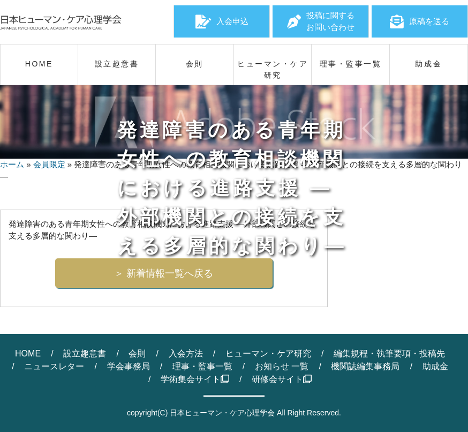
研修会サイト (282, 379)
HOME (28, 353)
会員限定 (49, 164)
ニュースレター (54, 366)
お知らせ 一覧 (281, 366)
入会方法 (186, 353)
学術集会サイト (195, 379)
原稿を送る (419, 21)
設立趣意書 (84, 353)
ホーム (12, 164)
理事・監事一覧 (202, 366)
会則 (137, 353)
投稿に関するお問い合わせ (320, 21)
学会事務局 (128, 366)
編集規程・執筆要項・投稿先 (389, 353)
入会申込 (221, 21)
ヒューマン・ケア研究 (268, 353)
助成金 (435, 366)
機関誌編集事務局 (365, 366)
